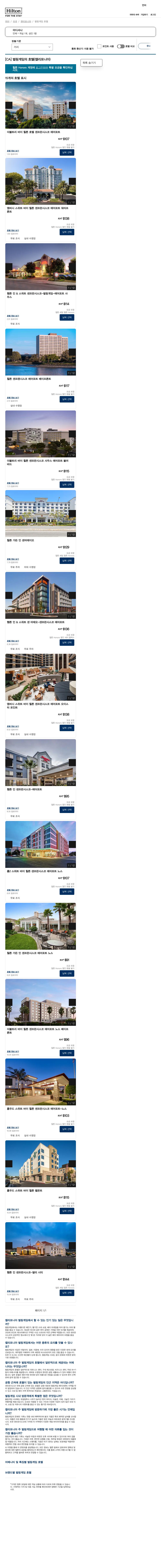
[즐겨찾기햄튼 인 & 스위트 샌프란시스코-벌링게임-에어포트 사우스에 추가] (72, 293)
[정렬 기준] (32, 47)
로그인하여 (42, 67)
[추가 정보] (72, 138)
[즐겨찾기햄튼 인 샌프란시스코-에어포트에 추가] (72, 789)
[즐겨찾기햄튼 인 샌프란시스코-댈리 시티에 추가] (72, 1272)
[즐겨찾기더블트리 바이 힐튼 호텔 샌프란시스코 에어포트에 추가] (72, 132)
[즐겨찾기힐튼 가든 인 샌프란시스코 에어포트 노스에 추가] (72, 953)
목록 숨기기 (91, 63)
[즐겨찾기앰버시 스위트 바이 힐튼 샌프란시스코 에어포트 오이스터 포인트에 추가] (72, 704)
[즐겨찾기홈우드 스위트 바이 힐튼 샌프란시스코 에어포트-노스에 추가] (72, 1108)
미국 (15, 21)
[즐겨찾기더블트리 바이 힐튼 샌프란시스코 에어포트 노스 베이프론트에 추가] (72, 1029)
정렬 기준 (16, 41)
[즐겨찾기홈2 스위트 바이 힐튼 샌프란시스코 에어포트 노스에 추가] (72, 871)
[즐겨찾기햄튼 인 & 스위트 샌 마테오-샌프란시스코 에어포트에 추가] (72, 622)
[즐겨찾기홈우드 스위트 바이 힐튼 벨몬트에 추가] (72, 1190)
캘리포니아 (26, 21)
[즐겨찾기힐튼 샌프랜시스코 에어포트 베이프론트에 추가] (72, 379)
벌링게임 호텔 (41, 21)
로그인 (153, 15)
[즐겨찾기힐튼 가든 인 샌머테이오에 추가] (72, 540)
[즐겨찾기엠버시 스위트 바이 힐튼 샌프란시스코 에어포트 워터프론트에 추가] (72, 208)
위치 (7, 21)
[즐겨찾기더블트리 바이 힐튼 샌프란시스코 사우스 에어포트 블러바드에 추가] (72, 460)
